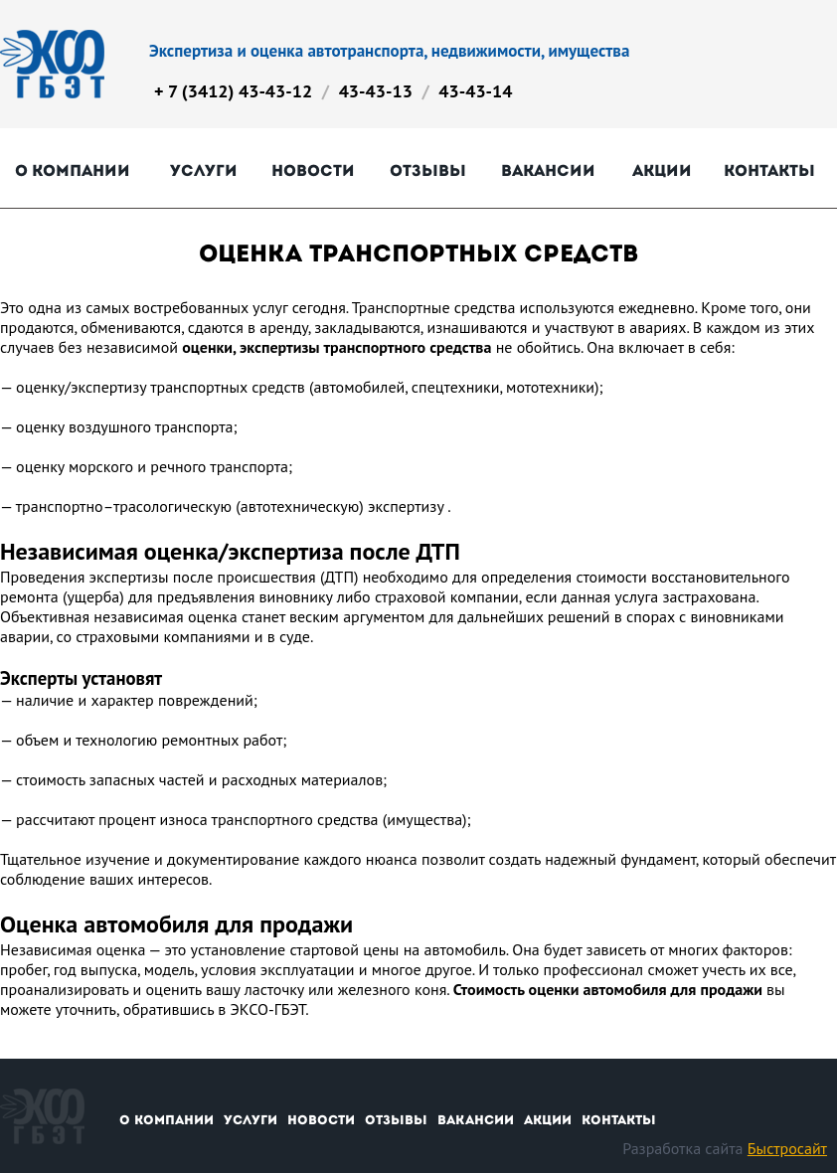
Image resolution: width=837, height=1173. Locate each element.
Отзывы (428, 170)
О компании (72, 170)
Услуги (204, 170)
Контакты (769, 170)
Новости (313, 170)
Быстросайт (787, 1148)
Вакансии (548, 170)
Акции (662, 170)
